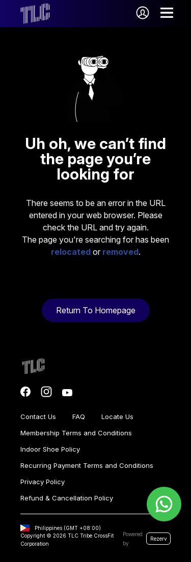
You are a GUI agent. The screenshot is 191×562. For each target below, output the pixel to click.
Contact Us (38, 416)
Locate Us (117, 416)
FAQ (78, 416)
